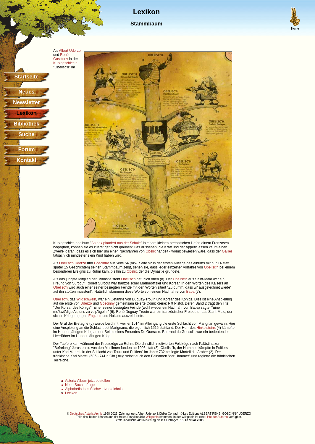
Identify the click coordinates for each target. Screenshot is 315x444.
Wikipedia (152, 417)
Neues (26, 92)
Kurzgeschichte (65, 63)
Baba (190, 291)
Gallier (227, 251)
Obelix (151, 251)
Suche (26, 134)
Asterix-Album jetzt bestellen (87, 381)
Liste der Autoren (217, 417)
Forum (26, 149)
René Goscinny (61, 57)
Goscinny (101, 263)
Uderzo (80, 263)
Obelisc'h (66, 263)
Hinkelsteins (206, 328)
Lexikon (71, 393)
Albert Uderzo (69, 51)
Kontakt (26, 160)
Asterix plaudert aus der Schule (116, 243)
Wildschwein (86, 299)
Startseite (26, 77)
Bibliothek (26, 124)
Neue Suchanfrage (80, 385)
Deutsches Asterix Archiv (86, 413)
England (94, 316)
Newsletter (26, 102)
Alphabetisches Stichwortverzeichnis (93, 389)
